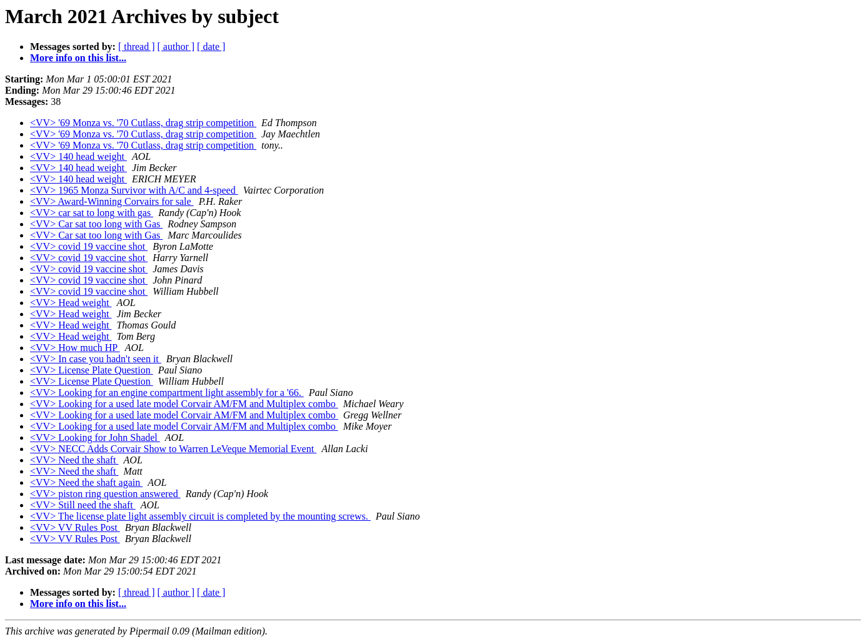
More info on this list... (78, 57)
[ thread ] (136, 46)
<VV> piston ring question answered (105, 493)
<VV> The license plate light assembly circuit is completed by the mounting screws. (200, 516)
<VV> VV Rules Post (75, 527)
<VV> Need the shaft (74, 460)
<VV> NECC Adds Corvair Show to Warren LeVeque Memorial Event (173, 448)
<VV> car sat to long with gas (91, 212)
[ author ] (176, 46)
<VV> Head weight (70, 302)
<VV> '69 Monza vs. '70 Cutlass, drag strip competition (143, 122)
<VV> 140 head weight (78, 156)
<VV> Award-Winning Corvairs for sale (112, 201)
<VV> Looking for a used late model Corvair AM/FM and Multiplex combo (184, 403)
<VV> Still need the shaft (83, 505)
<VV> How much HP (75, 347)
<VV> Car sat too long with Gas (96, 224)
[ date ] (211, 46)
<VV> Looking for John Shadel (95, 437)
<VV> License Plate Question (91, 370)
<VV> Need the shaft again (86, 482)
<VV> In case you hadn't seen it (95, 358)
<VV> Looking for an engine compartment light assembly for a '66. (167, 392)
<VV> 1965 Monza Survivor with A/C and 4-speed (134, 190)
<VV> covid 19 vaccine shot (89, 246)
